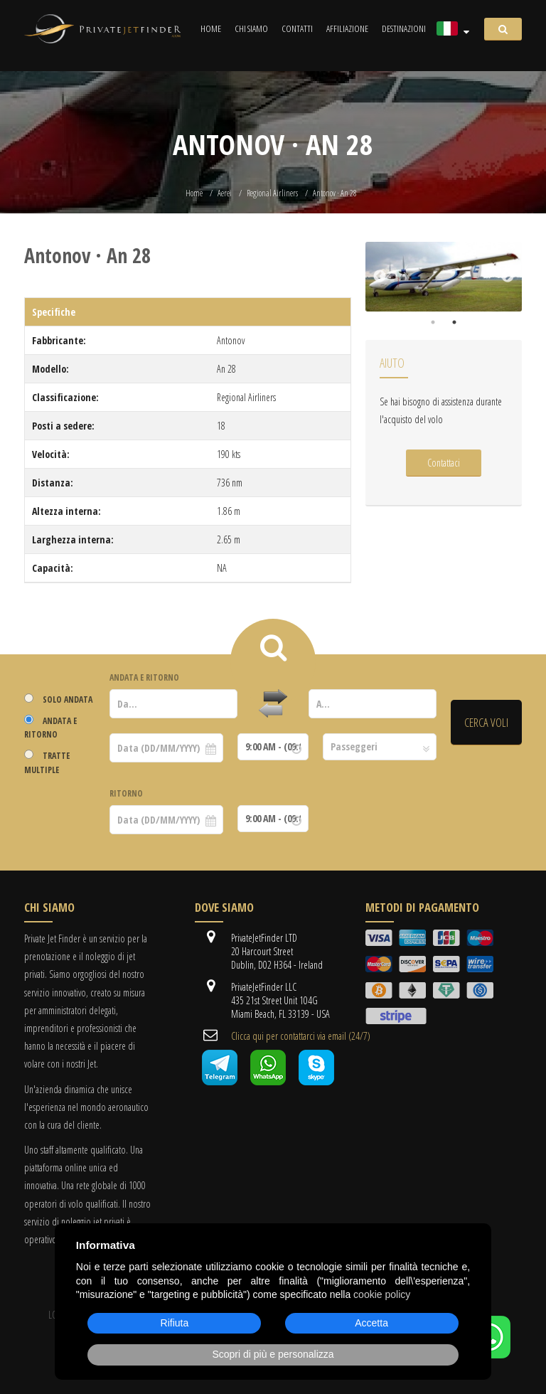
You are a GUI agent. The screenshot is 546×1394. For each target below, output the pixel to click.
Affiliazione (347, 28)
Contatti (297, 28)
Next (507, 277)
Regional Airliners (272, 193)
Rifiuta (175, 1323)
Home (210, 28)
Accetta (371, 1323)
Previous (380, 277)
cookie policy (381, 1294)
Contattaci (443, 462)
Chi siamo (251, 28)
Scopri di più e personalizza (272, 1354)
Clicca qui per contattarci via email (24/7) (300, 1036)
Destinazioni (404, 28)
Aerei (225, 193)
